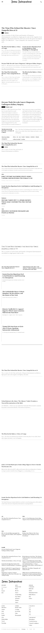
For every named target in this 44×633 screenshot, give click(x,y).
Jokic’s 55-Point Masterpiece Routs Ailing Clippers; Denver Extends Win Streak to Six (17, 177)
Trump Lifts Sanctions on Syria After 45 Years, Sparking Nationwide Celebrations (12, 328)
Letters (30, 590)
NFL (3, 531)
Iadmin (6, 33)
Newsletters (32, 619)
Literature (17, 598)
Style (3, 611)
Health (3, 107)
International (32, 617)
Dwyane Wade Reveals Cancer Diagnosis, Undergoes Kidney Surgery (22, 63)
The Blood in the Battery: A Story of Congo (11, 47)
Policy (30, 625)
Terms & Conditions (34, 623)
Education (4, 607)
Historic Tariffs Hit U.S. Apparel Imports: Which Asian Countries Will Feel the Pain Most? (16, 202)
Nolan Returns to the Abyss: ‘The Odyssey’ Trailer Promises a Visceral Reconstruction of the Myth (32, 268)
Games (3, 609)
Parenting (4, 623)
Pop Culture (18, 596)
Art (2, 33)
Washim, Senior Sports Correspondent (11, 180)
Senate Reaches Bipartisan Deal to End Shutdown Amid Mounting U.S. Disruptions (31, 48)
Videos (30, 598)
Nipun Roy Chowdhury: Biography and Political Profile (15, 212)
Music (16, 588)
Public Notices (32, 594)
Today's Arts (18, 586)
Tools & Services (33, 621)
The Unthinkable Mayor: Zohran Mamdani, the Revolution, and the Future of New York (13, 293)
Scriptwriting (18, 594)
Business (4, 198)
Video (16, 613)
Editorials (31, 588)
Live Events (17, 611)
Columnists (31, 586)
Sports (24, 531)
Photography (18, 615)
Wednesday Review (33, 592)
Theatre (17, 600)
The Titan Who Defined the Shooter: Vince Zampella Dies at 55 (19, 29)
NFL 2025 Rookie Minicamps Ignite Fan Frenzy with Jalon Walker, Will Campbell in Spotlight (11, 534)
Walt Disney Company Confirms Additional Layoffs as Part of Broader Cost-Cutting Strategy (11, 574)
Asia (3, 208)
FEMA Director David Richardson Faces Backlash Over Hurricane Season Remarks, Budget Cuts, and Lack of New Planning (32, 574)
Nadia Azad (9, 107)
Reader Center (18, 607)
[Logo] (21, 1)
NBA (3, 174)
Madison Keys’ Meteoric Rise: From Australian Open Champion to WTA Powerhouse (30, 534)
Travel (3, 621)
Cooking (17, 609)
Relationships (5, 619)
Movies (16, 590)
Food (3, 613)
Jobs (3, 617)
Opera (16, 602)
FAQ (30, 596)
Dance (16, 592)
